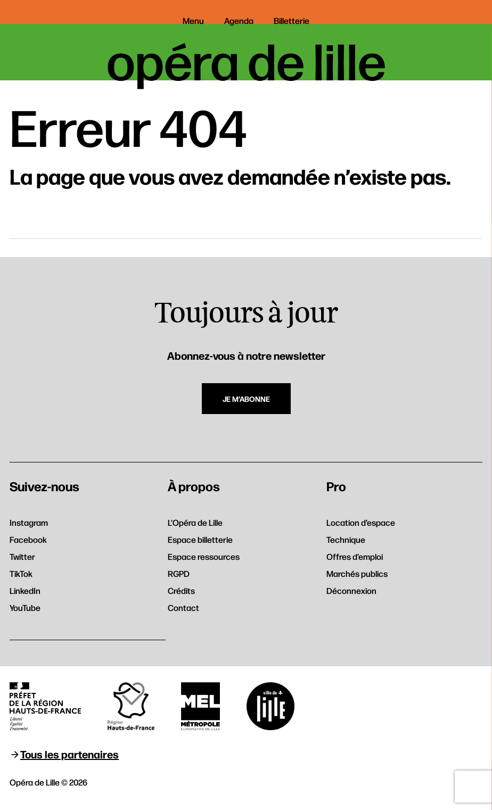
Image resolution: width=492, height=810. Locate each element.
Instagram (29, 522)
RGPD (179, 573)
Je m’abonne (246, 398)
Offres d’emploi (354, 556)
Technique (345, 539)
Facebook (28, 539)
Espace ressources (204, 556)
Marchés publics (357, 573)
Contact (183, 607)
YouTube (25, 607)
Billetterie (291, 20)
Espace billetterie (200, 539)
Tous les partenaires (69, 754)
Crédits (181, 590)
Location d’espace (360, 522)
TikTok (21, 573)
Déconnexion (351, 590)
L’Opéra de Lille (195, 522)
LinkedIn (25, 590)
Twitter (22, 556)
